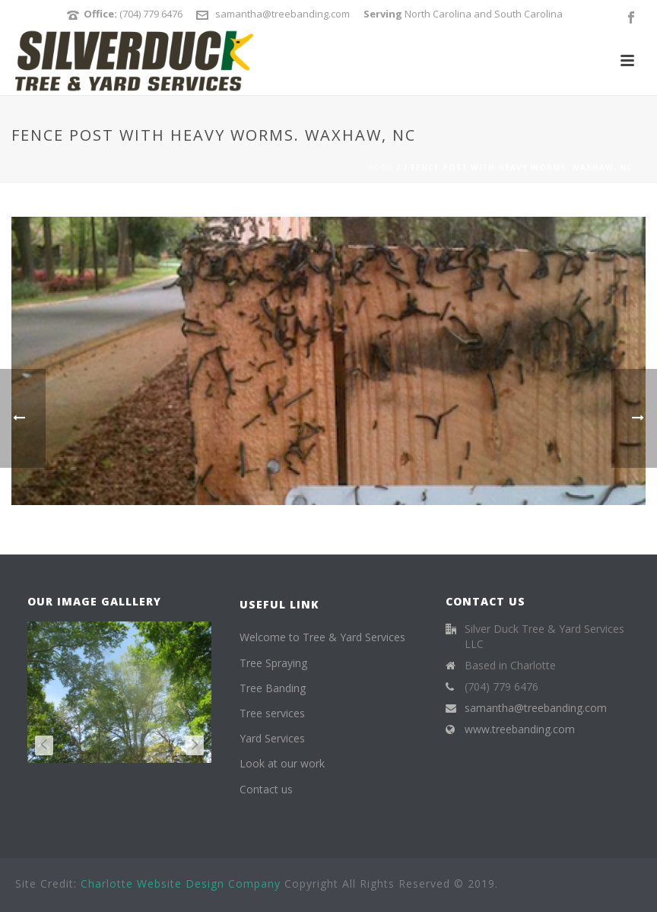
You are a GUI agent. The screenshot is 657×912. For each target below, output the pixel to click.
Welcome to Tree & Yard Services (322, 637)
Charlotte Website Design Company (181, 883)
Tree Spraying (273, 663)
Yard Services (272, 738)
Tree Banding (273, 688)
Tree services (272, 713)
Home (380, 167)
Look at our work (282, 763)
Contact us (266, 789)
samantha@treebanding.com (282, 14)
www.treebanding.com (520, 729)
